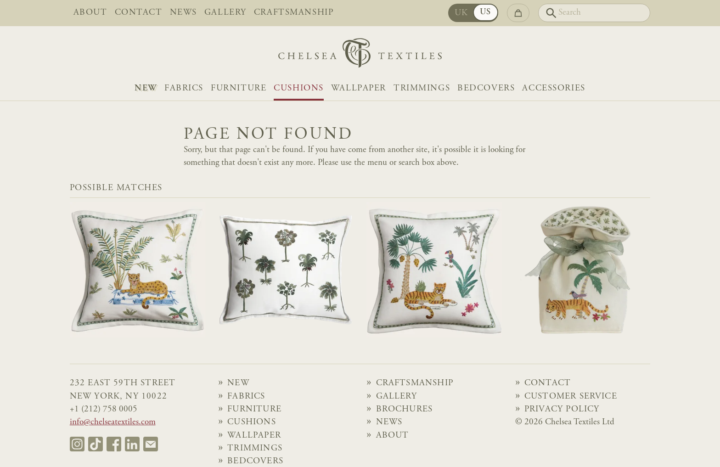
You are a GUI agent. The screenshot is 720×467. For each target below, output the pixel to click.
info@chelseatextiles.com (113, 422)
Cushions (299, 88)
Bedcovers (486, 88)
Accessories (553, 88)
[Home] (360, 55)
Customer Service (570, 396)
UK (461, 13)
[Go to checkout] (518, 13)
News (183, 12)
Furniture (238, 88)
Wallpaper (358, 88)
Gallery (225, 12)
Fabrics (183, 88)
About (90, 12)
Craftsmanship (293, 12)
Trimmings (422, 88)
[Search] (594, 13)
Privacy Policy (562, 409)
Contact (139, 12)
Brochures (404, 409)
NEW (146, 88)
